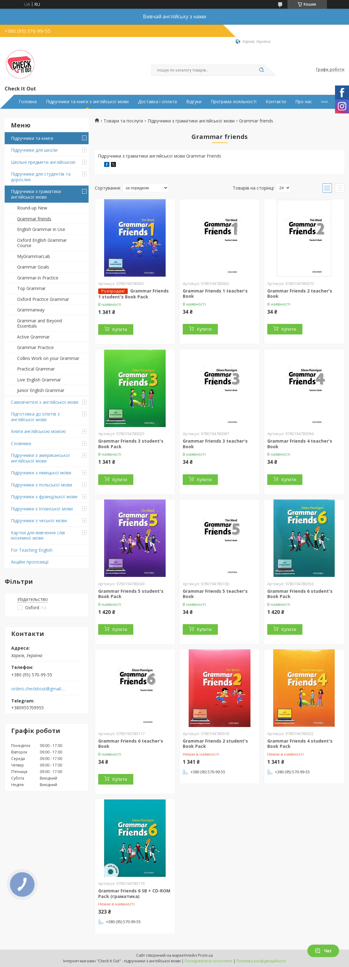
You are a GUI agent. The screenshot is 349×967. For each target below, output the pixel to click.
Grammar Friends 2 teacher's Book (299, 293)
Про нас (303, 101)
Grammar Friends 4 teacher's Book (299, 443)
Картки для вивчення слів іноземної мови (38, 535)
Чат (323, 951)
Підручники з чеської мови (39, 520)
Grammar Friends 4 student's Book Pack (300, 743)
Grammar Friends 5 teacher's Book (215, 594)
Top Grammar (31, 288)
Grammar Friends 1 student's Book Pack (133, 294)
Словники (21, 443)
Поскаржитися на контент (208, 961)
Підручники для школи (34, 150)
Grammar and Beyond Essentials (39, 323)
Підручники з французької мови (44, 497)
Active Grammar (33, 337)
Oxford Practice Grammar (43, 299)
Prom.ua (205, 955)
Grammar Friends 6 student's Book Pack (300, 594)
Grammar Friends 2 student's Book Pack (215, 743)
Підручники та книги (32, 138)
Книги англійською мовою (38, 431)
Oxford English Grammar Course (42, 243)
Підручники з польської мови (41, 485)
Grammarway (30, 310)
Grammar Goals (33, 267)
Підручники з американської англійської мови (40, 458)
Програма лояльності (233, 101)
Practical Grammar (36, 369)
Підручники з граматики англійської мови (36, 194)
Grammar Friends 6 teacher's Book (130, 743)
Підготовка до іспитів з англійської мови (35, 416)
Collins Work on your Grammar (48, 358)
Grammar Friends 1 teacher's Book (215, 293)
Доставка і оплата (157, 101)
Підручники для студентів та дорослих (41, 176)
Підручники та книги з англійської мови (87, 101)
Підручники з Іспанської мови (42, 509)
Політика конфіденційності (261, 961)
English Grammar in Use (41, 229)
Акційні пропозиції (30, 562)
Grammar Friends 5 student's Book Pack (130, 594)
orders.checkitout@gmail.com (38, 689)
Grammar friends (34, 219)
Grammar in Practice (37, 278)
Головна (28, 101)
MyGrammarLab (33, 256)
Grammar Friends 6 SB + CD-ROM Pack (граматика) (134, 893)
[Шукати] (261, 70)
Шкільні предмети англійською (43, 162)
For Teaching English (32, 550)
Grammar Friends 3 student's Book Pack (130, 443)
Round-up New (32, 208)
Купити (119, 329)
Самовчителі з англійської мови (44, 402)
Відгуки (193, 101)
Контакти (276, 101)
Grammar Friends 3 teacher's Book (215, 443)
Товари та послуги (123, 121)
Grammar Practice (35, 347)
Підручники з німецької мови (41, 473)
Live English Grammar (39, 380)
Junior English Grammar (40, 390)
